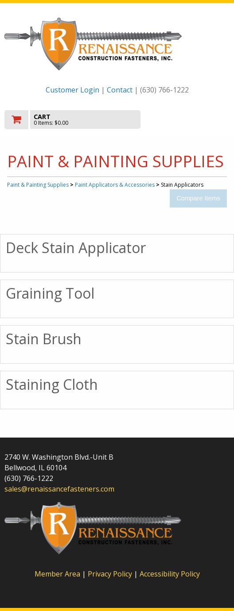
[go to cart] (83, 119)
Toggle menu (195, 119)
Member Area (57, 574)
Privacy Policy (111, 574)
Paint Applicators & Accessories (115, 184)
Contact (120, 90)
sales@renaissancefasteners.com (59, 489)
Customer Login (72, 90)
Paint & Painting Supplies (38, 184)
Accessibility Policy (170, 574)
